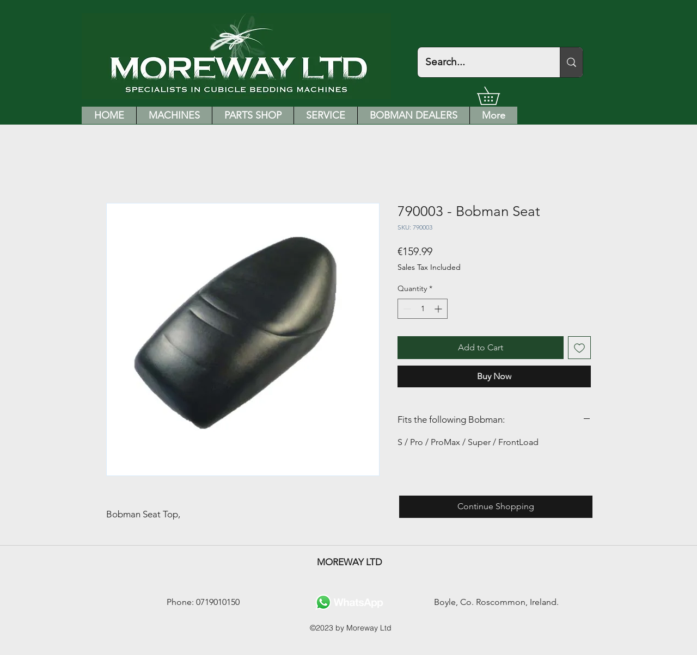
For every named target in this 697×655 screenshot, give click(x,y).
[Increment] (439, 308)
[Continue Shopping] (495, 507)
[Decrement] (406, 308)
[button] (497, 95)
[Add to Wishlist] (579, 347)
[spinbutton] (422, 308)
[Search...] (481, 62)
